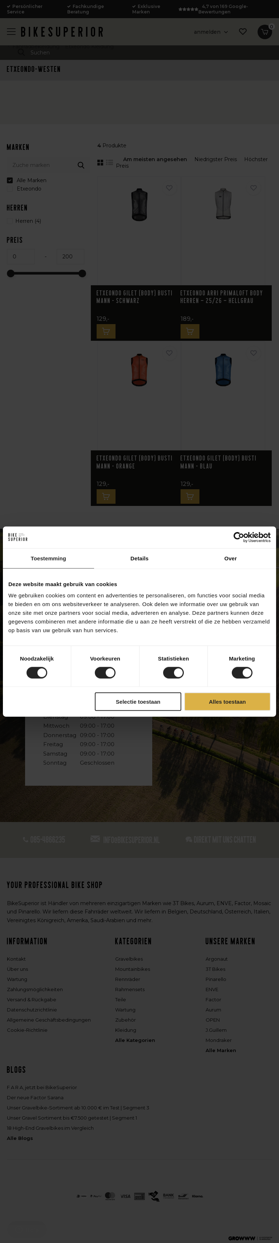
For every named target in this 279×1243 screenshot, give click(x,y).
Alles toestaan (227, 702)
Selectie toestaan (138, 702)
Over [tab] (230, 558)
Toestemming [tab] (48, 558)
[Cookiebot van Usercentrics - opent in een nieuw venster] (239, 537)
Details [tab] (139, 558)
